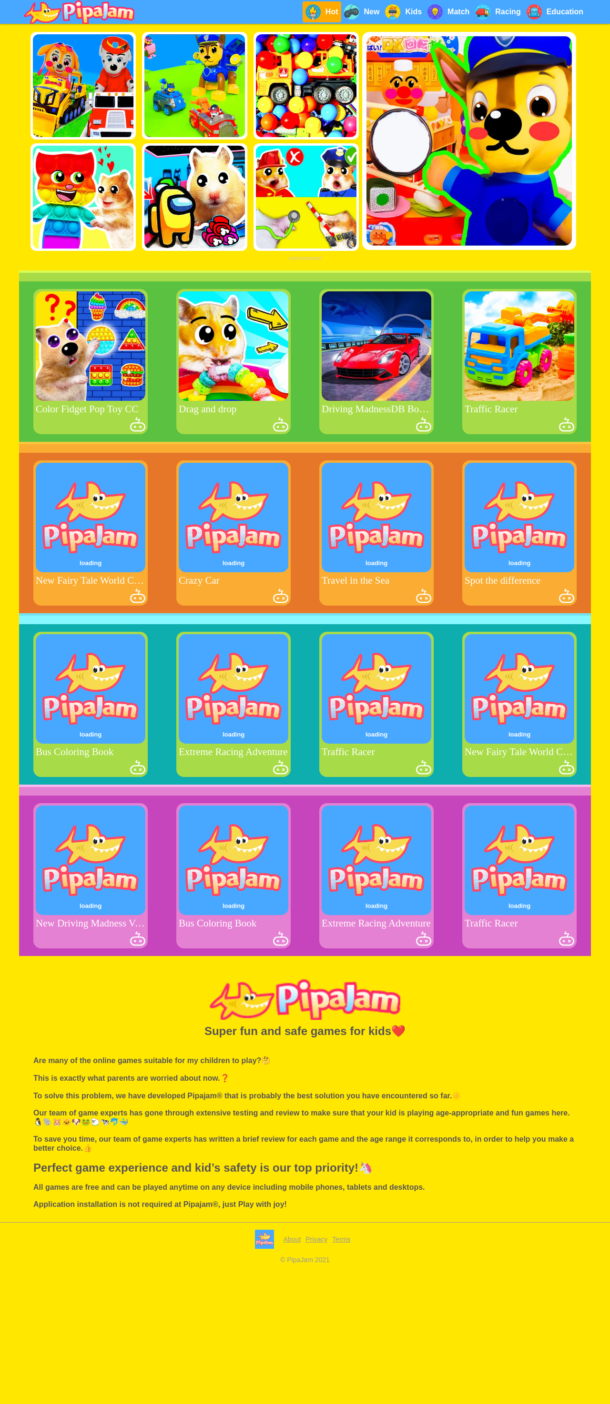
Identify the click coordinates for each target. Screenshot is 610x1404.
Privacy (316, 1239)
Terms (341, 1239)
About (292, 1239)
